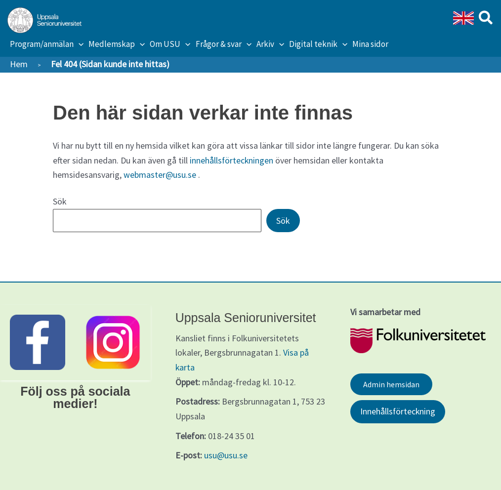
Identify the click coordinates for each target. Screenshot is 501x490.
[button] (486, 19)
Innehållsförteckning (398, 411)
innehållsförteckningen (232, 160)
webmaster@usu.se (160, 174)
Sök (60, 201)
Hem (19, 64)
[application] (79, 44)
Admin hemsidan (391, 384)
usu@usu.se (226, 455)
